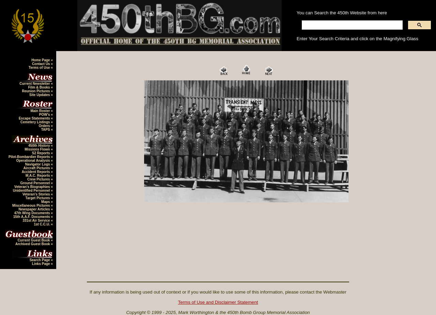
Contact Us (41, 64)
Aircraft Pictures (37, 168)
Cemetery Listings (35, 122)
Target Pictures (38, 198)
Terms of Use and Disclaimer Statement (218, 302)
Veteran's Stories (36, 194)
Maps (46, 202)
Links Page (41, 264)
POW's (45, 114)
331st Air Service (36, 220)
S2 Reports (41, 153)
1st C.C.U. (42, 224)
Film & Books (39, 87)
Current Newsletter (35, 83)
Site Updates (40, 95)
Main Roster (40, 111)
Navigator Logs (38, 164)
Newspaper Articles (34, 209)
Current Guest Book (34, 240)
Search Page (40, 260)
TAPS (46, 129)
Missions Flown (38, 149)
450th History (39, 145)
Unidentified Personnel (32, 190)
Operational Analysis (33, 160)
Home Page (41, 60)
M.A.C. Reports (38, 175)
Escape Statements (35, 118)
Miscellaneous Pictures (31, 205)
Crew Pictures (39, 179)
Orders (45, 126)
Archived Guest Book (33, 244)
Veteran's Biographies (32, 187)
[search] (351, 25)
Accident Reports (36, 172)
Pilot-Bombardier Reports (30, 157)
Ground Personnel (35, 183)
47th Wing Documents (32, 213)
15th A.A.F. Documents (32, 217)
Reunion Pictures (36, 91)
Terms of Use (40, 67)
